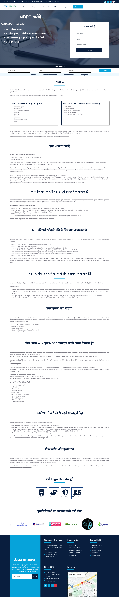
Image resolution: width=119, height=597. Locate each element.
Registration (36, 7)
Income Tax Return (96, 545)
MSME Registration (50, 554)
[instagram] (113, 2)
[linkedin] (111, 2)
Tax (44, 7)
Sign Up (35, 576)
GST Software (95, 555)
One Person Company (51, 552)
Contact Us (78, 7)
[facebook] (108, 2)
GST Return (94, 552)
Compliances (67, 7)
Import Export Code (73, 548)
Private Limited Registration (53, 545)
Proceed (89, 50)
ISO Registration (49, 557)
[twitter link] (105, 2)
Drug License (71, 545)
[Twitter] (45, 585)
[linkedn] (52, 585)
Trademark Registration (74, 550)
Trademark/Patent (54, 7)
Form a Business (24, 7)
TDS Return (94, 548)
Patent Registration (73, 552)
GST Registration (95, 550)
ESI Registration (72, 555)
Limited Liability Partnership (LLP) (53, 548)
